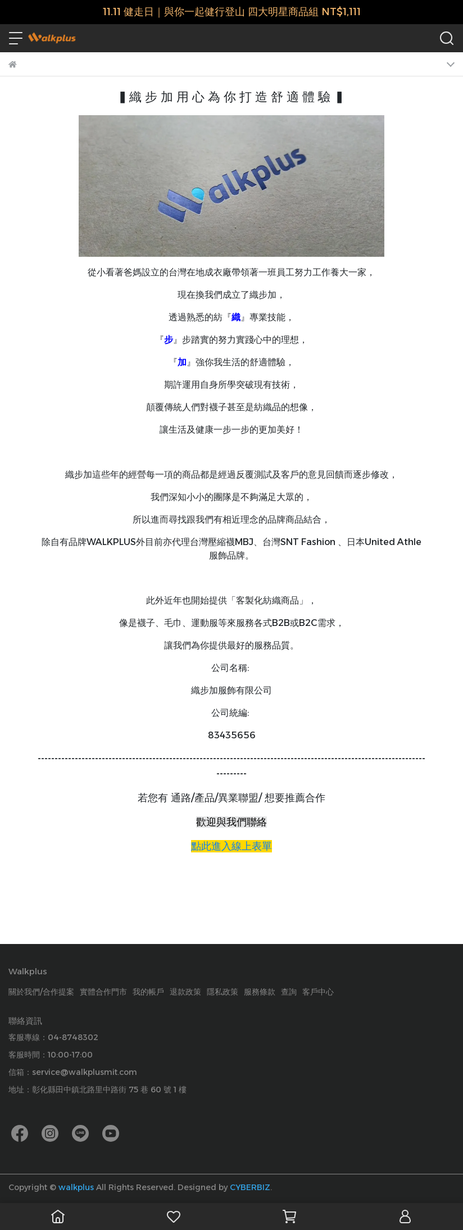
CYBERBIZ (250, 1187)
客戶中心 (318, 992)
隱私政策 (222, 992)
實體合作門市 (103, 992)
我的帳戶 (148, 992)
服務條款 (259, 992)
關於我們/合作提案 (41, 992)
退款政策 (185, 992)
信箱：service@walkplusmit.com (72, 1072)
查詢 (289, 992)
